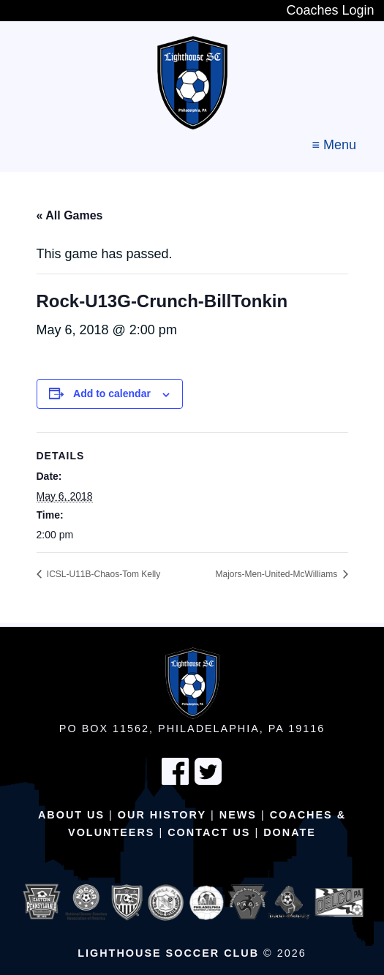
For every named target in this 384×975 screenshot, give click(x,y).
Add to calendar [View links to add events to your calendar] (112, 393)
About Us (71, 815)
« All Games (70, 215)
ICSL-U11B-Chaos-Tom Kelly (103, 574)
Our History (162, 815)
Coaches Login (330, 10)
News (238, 815)
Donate (289, 832)
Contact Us (208, 832)
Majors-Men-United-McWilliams (277, 574)
